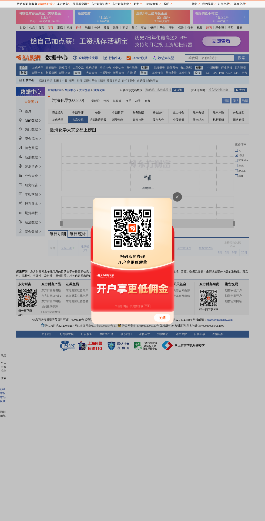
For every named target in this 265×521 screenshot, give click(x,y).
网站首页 (22, 4)
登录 (194, 4)
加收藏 (33, 4)
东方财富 (62, 4)
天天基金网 (80, 4)
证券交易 (223, 4)
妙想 (136, 4)
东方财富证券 (99, 4)
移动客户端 (45, 4)
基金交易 (239, 4)
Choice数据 (151, 4)
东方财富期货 (120, 4)
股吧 (166, 4)
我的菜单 (207, 4)
